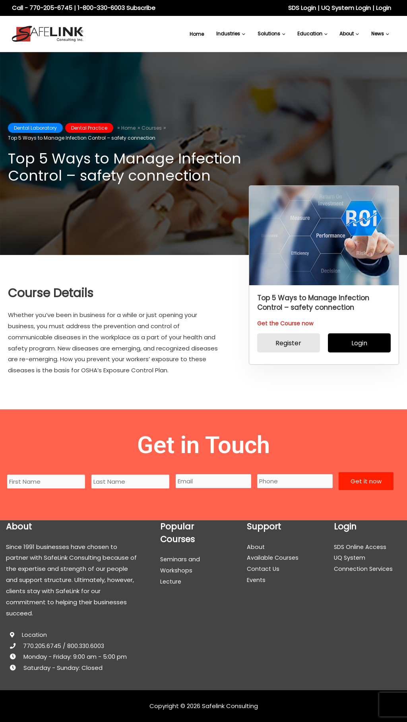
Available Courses (273, 557)
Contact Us (264, 568)
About (256, 547)
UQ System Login (346, 8)
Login (383, 8)
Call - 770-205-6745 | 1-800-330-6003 (68, 8)
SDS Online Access (361, 547)
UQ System (350, 557)
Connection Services (364, 568)
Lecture (171, 581)
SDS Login (302, 8)
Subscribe (140, 8)
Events (256, 580)
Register (288, 343)
